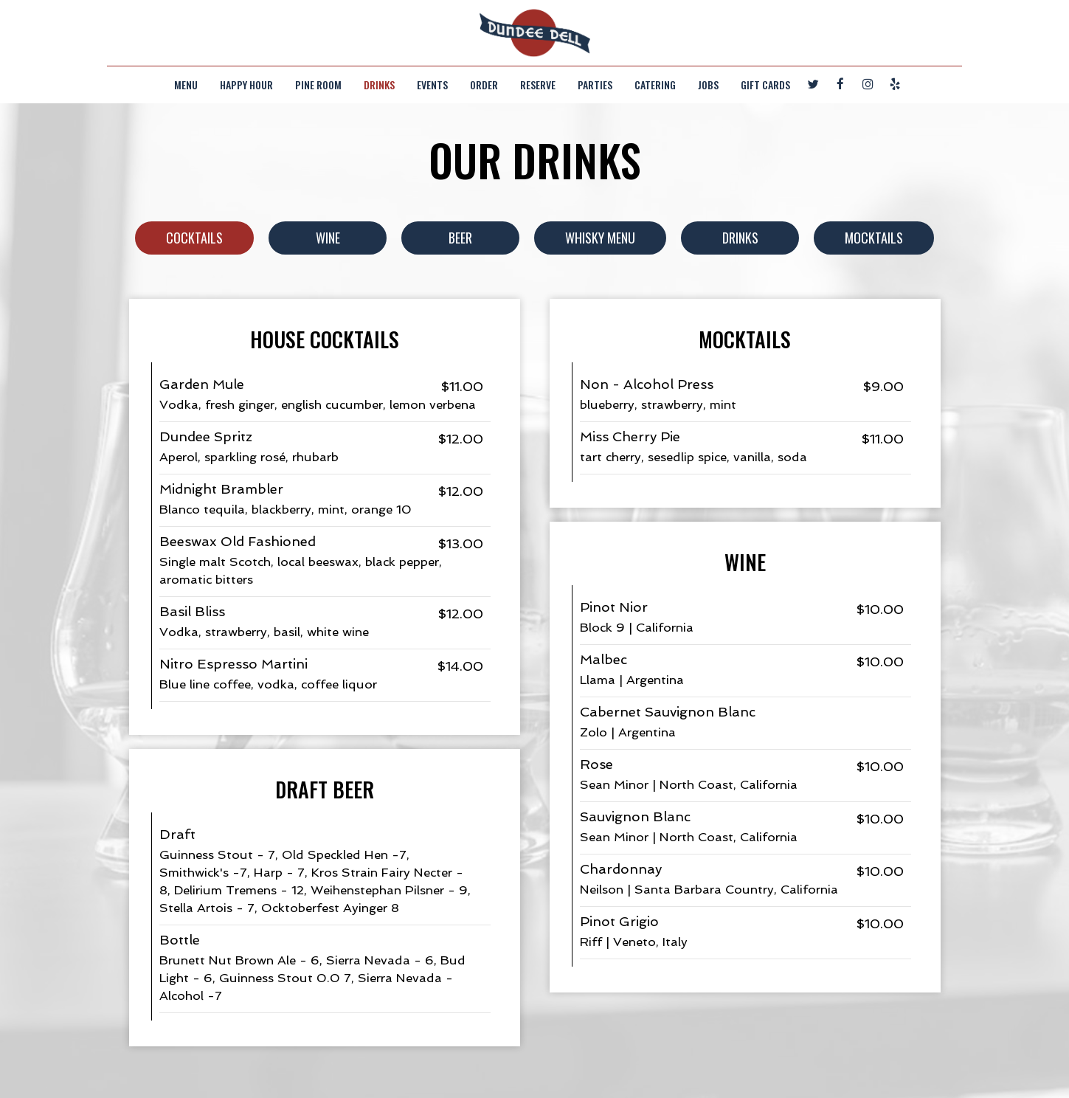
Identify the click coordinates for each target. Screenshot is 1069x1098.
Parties (595, 84)
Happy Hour (246, 84)
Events (432, 84)
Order (484, 84)
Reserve (538, 84)
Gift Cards (765, 84)
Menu (186, 84)
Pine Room (318, 84)
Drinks (379, 84)
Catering (655, 84)
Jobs (708, 84)
